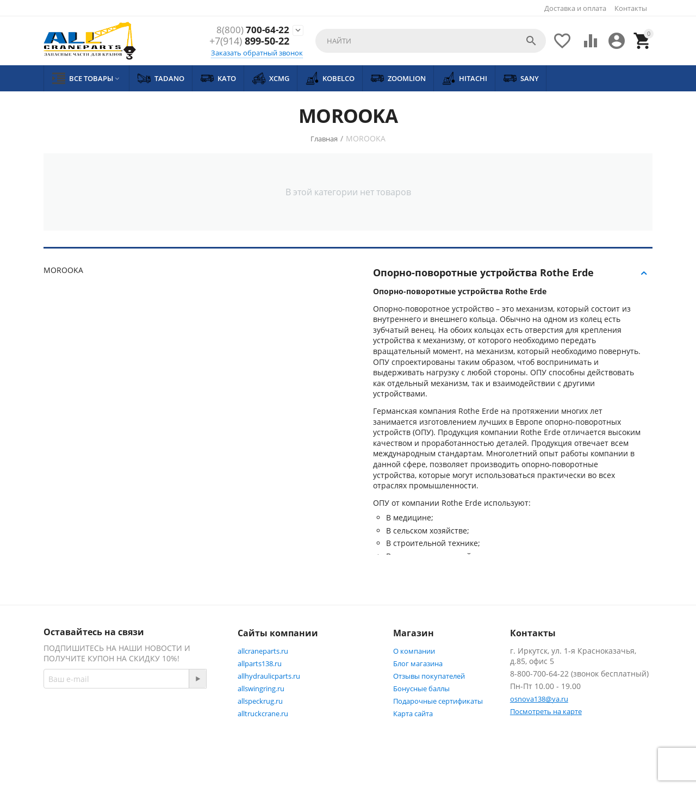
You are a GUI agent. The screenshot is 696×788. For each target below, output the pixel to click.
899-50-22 (249, 42)
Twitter (126, 737)
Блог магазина (418, 663)
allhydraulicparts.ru (269, 676)
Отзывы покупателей (429, 676)
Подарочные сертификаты (438, 701)
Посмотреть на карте (546, 711)
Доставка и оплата (575, 8)
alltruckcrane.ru (263, 713)
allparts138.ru (260, 663)
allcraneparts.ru (263, 651)
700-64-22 (252, 30)
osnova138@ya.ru (539, 699)
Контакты (630, 8)
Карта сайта (413, 713)
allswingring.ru (261, 688)
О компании (414, 651)
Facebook (72, 737)
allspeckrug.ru (260, 701)
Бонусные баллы (421, 688)
